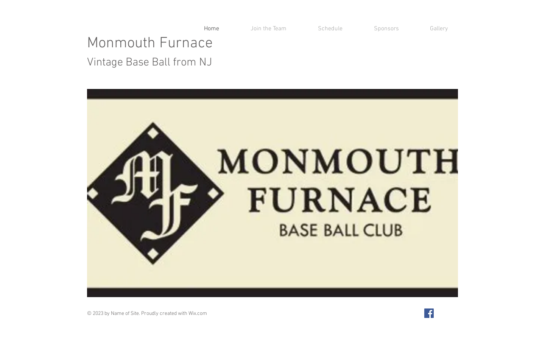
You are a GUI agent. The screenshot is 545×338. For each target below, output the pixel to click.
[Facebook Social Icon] (429, 313)
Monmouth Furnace (150, 52)
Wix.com (197, 313)
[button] (272, 193)
